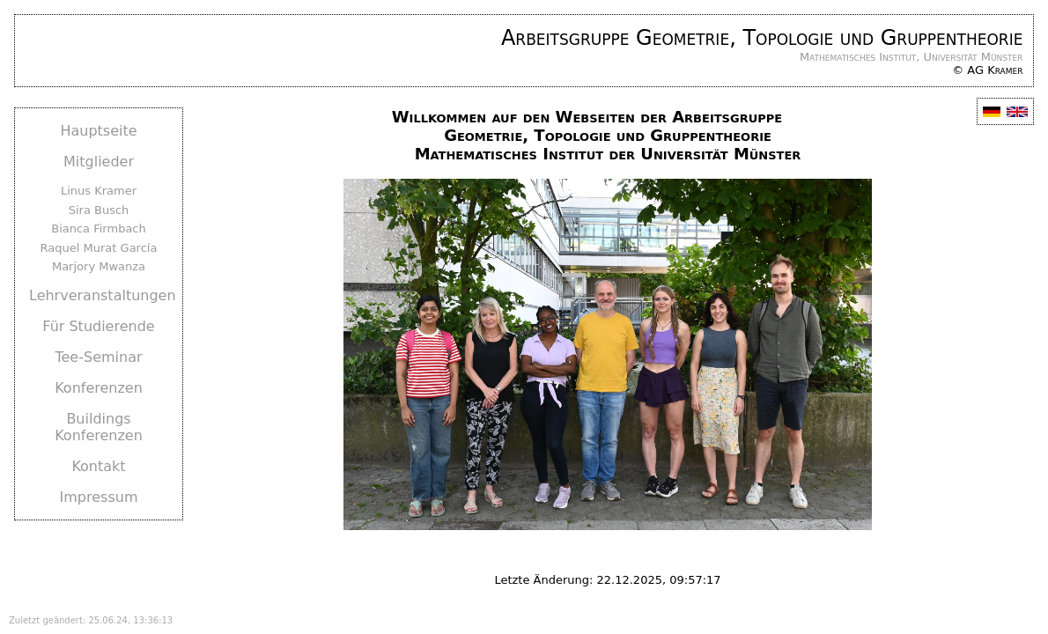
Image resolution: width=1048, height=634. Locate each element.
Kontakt (98, 466)
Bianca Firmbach (98, 228)
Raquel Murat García (99, 247)
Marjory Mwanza (98, 266)
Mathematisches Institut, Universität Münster (911, 56)
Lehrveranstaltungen (102, 295)
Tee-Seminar (98, 357)
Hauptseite (98, 130)
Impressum (99, 497)
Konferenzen (99, 388)
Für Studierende (98, 326)
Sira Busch (99, 210)
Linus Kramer (99, 190)
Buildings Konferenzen (99, 427)
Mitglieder (98, 161)
